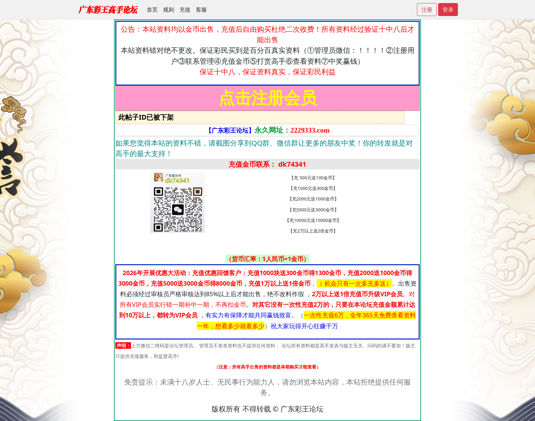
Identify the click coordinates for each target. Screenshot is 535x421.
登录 (448, 9)
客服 (201, 9)
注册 (426, 9)
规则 (168, 9)
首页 (152, 9)
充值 (184, 9)
